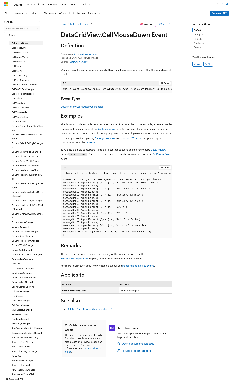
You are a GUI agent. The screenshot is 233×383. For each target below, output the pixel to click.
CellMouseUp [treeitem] (18, 61)
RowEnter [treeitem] (16, 355)
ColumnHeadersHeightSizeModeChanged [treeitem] (27, 207)
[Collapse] (39, 22)
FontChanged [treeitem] (18, 295)
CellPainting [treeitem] (17, 66)
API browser (83, 24)
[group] (116, 89)
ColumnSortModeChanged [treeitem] (25, 231)
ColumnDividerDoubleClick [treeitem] (25, 156)
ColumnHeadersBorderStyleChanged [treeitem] (27, 185)
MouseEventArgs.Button (74, 258)
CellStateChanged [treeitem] (20, 75)
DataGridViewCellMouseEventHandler (82, 106)
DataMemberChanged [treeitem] (23, 268)
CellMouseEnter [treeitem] (19, 47)
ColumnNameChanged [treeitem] (23, 222)
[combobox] (22, 28)
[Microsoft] (6, 4)
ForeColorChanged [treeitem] (21, 300)
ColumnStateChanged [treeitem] (22, 235)
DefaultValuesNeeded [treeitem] (22, 282)
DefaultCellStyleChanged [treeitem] (24, 277)
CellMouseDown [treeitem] (20, 43)
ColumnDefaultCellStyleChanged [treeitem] (27, 145)
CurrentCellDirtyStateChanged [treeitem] (27, 254)
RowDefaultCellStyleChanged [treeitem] (26, 337)
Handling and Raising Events (138, 265)
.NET (72, 24)
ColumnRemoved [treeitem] (20, 226)
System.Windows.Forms (86, 53)
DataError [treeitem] (16, 263)
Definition (199, 30)
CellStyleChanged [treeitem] (20, 79)
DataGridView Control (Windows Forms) (89, 309)
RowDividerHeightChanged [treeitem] (25, 351)
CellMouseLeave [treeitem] (20, 52)
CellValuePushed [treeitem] (20, 116)
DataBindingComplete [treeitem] (22, 259)
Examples (198, 34)
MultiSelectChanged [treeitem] (22, 309)
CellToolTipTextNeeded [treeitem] (23, 93)
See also (198, 47)
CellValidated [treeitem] (18, 98)
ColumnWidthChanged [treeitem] (23, 245)
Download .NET (219, 13)
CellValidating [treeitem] (18, 102)
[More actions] (169, 24)
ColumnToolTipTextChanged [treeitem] (25, 240)
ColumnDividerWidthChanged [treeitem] (26, 160)
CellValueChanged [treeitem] (20, 107)
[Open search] (218, 4)
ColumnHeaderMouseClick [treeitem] (25, 170)
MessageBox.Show (105, 138)
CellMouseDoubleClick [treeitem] (23, 38)
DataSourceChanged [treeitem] (22, 272)
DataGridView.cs (78, 61)
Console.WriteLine (132, 138)
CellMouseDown (107, 128)
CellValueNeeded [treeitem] (20, 112)
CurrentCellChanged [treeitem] (22, 249)
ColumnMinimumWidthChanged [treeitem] (27, 215)
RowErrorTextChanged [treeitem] (22, 360)
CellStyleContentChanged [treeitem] (24, 84)
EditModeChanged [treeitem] (21, 291)
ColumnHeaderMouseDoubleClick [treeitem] (27, 176)
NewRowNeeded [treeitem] (20, 314)
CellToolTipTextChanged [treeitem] (23, 89)
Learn (63, 24)
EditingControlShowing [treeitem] (23, 286)
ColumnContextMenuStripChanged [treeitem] (27, 128)
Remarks (198, 38)
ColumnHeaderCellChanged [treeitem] (25, 165)
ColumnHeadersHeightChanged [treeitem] (27, 200)
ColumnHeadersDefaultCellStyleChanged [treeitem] (27, 193)
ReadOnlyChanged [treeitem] (21, 323)
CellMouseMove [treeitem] (20, 56)
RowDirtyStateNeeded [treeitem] (22, 342)
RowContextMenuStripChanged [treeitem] (27, 328)
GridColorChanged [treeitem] (21, 305)
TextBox (91, 142)
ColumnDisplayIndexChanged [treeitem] (26, 151)
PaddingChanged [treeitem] (20, 318)
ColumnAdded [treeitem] (19, 121)
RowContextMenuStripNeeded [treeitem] (27, 332)
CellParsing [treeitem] (17, 70)
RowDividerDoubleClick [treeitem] (23, 346)
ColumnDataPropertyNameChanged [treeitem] (27, 136)
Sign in (225, 4)
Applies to (199, 42)
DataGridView (158, 149)
